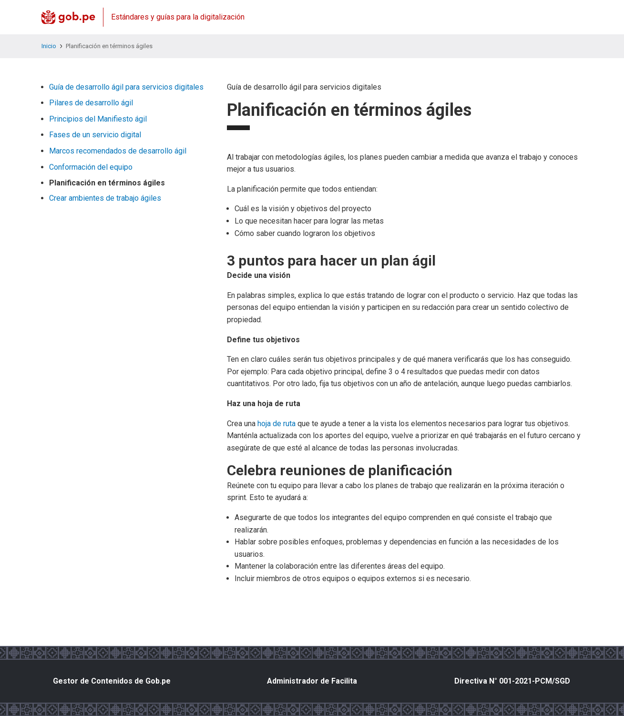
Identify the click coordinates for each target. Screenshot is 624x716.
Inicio (48, 46)
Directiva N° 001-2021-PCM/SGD (512, 680)
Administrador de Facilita (312, 680)
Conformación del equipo (91, 167)
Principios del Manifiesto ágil (98, 118)
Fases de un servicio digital (95, 134)
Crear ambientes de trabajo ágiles (105, 198)
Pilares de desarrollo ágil (91, 102)
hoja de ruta (276, 423)
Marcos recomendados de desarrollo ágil (117, 150)
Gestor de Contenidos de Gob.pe (112, 680)
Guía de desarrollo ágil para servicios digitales (126, 87)
